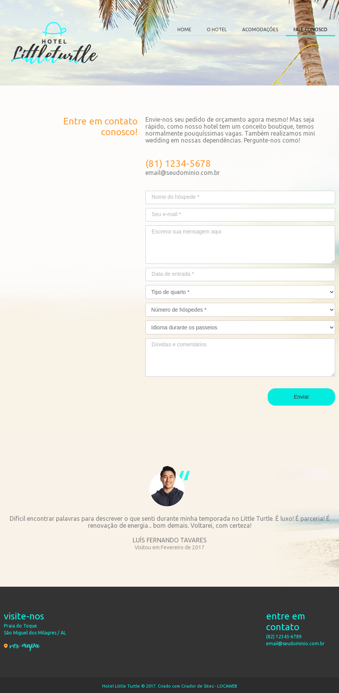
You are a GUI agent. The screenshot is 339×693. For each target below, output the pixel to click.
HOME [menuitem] (184, 29)
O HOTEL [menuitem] (217, 29)
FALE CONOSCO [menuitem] (310, 29)
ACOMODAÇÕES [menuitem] (260, 29)
